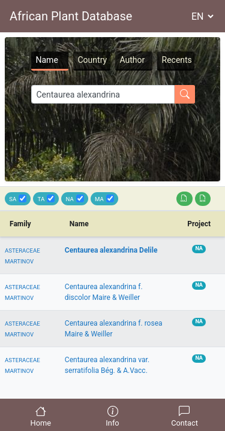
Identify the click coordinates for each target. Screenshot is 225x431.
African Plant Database (71, 16)
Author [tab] (132, 60)
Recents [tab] (177, 60)
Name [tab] (47, 60)
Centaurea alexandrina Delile (111, 250)
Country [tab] (92, 60)
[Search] (103, 94)
